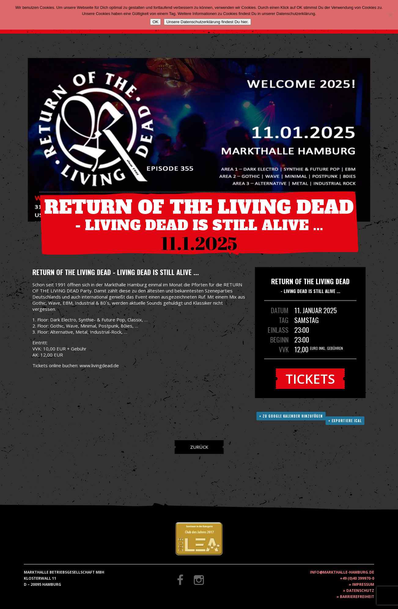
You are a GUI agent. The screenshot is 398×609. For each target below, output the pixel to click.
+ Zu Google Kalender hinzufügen (291, 416)
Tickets (310, 378)
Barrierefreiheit (357, 596)
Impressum (363, 584)
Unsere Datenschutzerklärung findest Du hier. (207, 22)
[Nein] (390, 15)
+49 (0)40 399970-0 (357, 578)
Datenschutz (360, 590)
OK (155, 22)
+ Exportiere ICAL (345, 420)
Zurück (199, 447)
